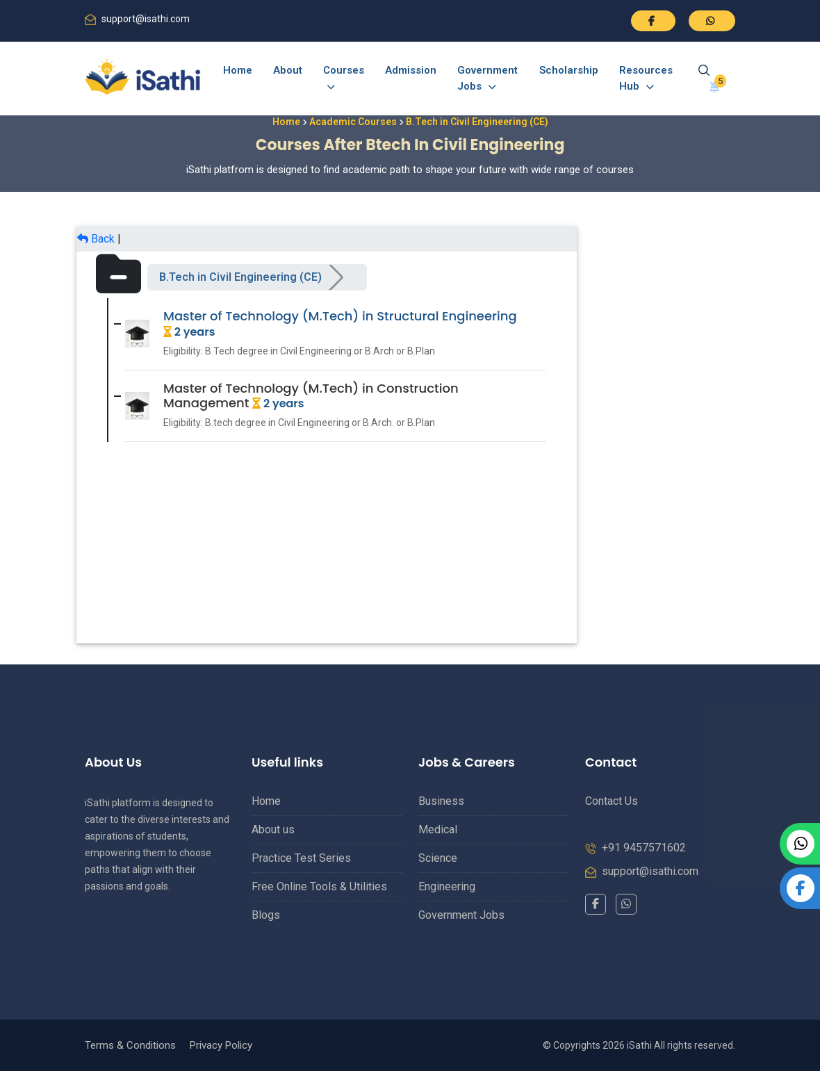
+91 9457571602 (644, 847)
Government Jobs (487, 78)
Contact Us (611, 801)
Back (96, 238)
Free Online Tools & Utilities (319, 886)
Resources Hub (646, 78)
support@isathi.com (145, 18)
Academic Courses (353, 121)
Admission (410, 70)
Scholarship (568, 70)
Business (441, 801)
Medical (437, 829)
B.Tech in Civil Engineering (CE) (240, 277)
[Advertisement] (660, 435)
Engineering (446, 886)
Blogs (266, 915)
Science (437, 858)
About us (273, 829)
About (287, 70)
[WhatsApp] (626, 904)
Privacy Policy (221, 1045)
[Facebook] (595, 904)
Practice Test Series (301, 858)
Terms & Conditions (130, 1045)
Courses (343, 77)
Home (237, 70)
